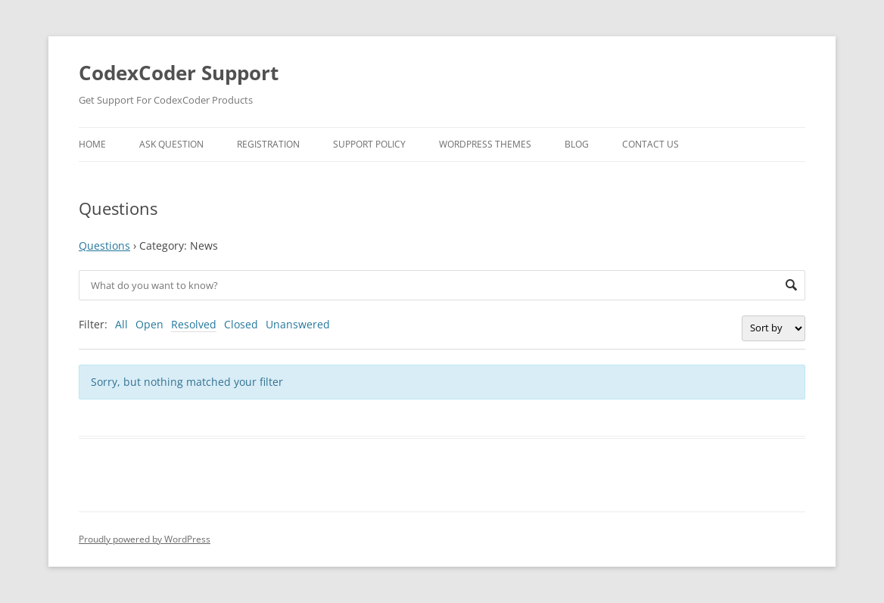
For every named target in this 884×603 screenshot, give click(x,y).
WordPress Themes (485, 144)
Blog (577, 144)
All (121, 324)
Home (92, 144)
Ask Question (171, 144)
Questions (104, 245)
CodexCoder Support (179, 72)
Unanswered (298, 324)
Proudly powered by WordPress (144, 539)
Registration (268, 144)
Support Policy (369, 144)
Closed (241, 324)
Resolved (193, 324)
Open (149, 324)
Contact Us (650, 144)
